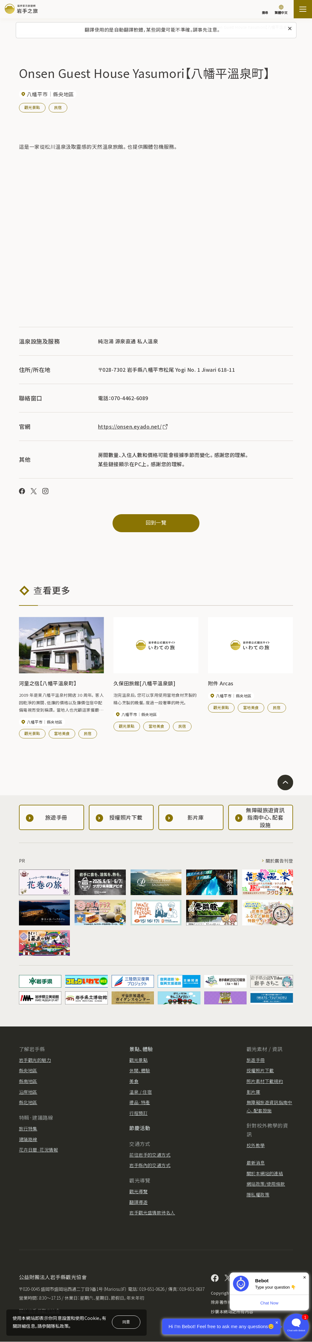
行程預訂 (138, 1113)
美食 (133, 1081)
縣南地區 (28, 1081)
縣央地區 (28, 1071)
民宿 (58, 107)
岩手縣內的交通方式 (149, 1165)
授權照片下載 (260, 1071)
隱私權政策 (258, 1195)
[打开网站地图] (303, 9)
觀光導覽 (138, 1192)
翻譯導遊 (138, 1202)
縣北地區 (28, 1102)
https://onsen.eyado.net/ (133, 426)
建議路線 (28, 1139)
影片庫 (253, 1092)
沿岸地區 (28, 1092)
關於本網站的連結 (265, 1173)
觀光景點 (32, 107)
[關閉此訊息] (290, 28)
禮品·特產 (139, 1102)
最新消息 (256, 1163)
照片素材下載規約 (265, 1081)
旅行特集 (28, 1128)
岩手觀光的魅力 (35, 1060)
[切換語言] (281, 10)
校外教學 (256, 1145)
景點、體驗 (141, 1049)
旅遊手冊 (256, 1060)
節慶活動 (139, 1128)
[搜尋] (264, 9)
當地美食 (62, 733)
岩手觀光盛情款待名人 (152, 1213)
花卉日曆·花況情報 (38, 1150)
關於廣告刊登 (279, 861)
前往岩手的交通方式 (149, 1155)
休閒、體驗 (139, 1071)
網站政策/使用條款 (266, 1184)
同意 (126, 1321)
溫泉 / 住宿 (140, 1092)
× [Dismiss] (304, 1277)
